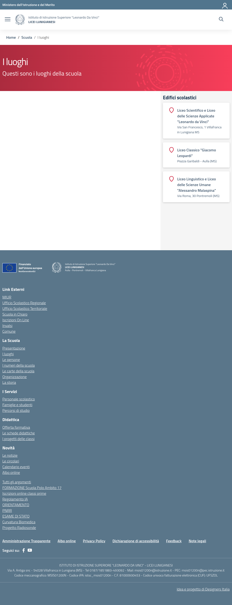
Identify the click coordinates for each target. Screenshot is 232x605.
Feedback (174, 541)
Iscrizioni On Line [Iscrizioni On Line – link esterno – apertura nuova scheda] (15, 320)
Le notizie (10, 455)
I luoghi (8, 354)
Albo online (11, 472)
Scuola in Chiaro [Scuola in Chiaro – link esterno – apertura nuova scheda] (14, 314)
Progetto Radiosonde (19, 527)
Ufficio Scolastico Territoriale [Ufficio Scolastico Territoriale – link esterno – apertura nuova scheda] (24, 308)
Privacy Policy (94, 541)
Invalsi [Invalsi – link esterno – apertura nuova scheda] (7, 325)
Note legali (197, 541)
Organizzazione (14, 376)
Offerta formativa (16, 427)
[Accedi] (225, 5)
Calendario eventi (16, 467)
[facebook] (23, 550)
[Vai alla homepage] (20, 19)
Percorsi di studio (16, 410)
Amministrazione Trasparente (26, 541)
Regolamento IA (15, 499)
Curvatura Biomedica (18, 522)
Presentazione (13, 348)
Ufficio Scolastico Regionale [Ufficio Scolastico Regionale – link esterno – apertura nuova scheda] (24, 303)
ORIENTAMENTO (15, 505)
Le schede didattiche (18, 433)
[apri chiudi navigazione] (7, 20)
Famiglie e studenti (17, 405)
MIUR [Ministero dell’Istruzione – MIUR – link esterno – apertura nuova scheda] (6, 297)
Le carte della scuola (18, 371)
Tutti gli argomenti (16, 482)
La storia (9, 382)
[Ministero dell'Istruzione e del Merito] (28, 4)
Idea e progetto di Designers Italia (203, 589)
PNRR (7, 510)
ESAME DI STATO (16, 516)
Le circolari (10, 461)
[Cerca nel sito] (221, 20)
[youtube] (30, 550)
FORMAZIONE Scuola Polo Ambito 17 (31, 487)
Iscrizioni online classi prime (24, 493)
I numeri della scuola (18, 365)
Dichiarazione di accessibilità (135, 541)
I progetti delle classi (18, 439)
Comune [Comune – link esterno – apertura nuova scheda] (8, 331)
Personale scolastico (18, 399)
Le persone (11, 359)
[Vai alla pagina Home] (11, 37)
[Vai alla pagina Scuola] (26, 37)
